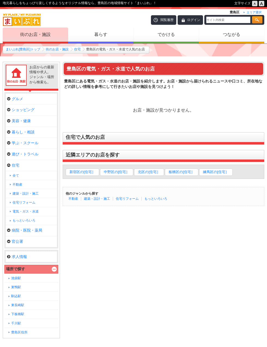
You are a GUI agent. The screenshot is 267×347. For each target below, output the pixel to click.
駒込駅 (16, 296)
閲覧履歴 (167, 20)
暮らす (100, 34)
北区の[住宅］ (149, 172)
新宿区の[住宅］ (82, 172)
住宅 (77, 49)
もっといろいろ (155, 199)
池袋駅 (16, 278)
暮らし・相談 (21, 132)
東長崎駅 (17, 305)
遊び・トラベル (22, 154)
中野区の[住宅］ (117, 172)
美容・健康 (19, 121)
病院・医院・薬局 (24, 230)
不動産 (73, 199)
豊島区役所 (19, 332)
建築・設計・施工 (97, 199)
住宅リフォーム (127, 199)
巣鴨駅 (16, 287)
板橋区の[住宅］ (182, 172)
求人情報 (17, 256)
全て (16, 175)
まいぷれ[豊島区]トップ (23, 49)
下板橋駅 (17, 314)
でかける (166, 34)
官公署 (15, 241)
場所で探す (15, 269)
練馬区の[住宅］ (216, 172)
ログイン (193, 20)
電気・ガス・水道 (26, 211)
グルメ (15, 99)
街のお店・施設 (35, 34)
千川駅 (16, 323)
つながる (231, 34)
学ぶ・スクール (22, 143)
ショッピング (21, 110)
